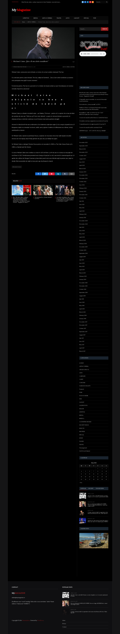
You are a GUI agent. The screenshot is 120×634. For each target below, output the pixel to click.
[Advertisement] (75, 10)
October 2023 (82, 155)
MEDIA (36, 18)
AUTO (67, 18)
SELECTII (81, 428)
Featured (81, 389)
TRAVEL (59, 18)
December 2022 (83, 175)
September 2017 (83, 331)
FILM (80, 392)
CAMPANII (82, 376)
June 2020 (82, 230)
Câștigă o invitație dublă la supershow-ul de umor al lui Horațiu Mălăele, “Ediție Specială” (98, 513)
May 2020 (82, 233)
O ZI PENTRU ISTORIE (85, 421)
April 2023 (82, 165)
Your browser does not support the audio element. (92, 53)
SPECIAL (86, 18)
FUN (94, 18)
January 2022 (82, 191)
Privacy (64, 623)
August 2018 (82, 295)
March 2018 (82, 312)
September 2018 (83, 292)
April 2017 (81, 348)
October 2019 (82, 250)
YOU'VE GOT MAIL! (84, 451)
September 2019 (83, 253)
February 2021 (82, 214)
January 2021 (82, 217)
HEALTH (81, 408)
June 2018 (81, 302)
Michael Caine (17, 167)
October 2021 (82, 198)
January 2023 (82, 172)
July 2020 (81, 227)
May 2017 (81, 344)
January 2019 (82, 279)
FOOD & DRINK (83, 395)
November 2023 (83, 152)
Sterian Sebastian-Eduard (20, 66)
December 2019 (83, 246)
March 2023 (82, 168)
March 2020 (82, 240)
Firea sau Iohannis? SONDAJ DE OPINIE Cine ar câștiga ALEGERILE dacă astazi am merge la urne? (97, 505)
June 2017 (81, 341)
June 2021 (81, 204)
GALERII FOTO (83, 405)
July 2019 (81, 260)
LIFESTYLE (26, 18)
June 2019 (82, 263)
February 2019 (83, 276)
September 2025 (83, 145)
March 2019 (82, 273)
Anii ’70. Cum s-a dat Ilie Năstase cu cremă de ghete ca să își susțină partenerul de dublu (98, 496)
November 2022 (83, 178)
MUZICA (81, 418)
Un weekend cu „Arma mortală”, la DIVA (43, 198)
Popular (83, 488)
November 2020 (83, 224)
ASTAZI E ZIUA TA (84, 369)
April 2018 (82, 308)
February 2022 (83, 188)
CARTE (81, 379)
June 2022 (82, 185)
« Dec (80, 482)
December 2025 (83, 142)
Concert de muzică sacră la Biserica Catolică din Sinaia (93, 117)
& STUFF (81, 363)
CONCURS (82, 382)
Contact (64, 627)
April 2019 (82, 269)
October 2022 (82, 181)
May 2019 (82, 266)
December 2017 (83, 322)
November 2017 (83, 325)
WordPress (40, 620)
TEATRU (81, 441)
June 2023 (82, 162)
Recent (90, 488)
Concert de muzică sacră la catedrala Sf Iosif (90, 127)
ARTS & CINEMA (47, 18)
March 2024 (82, 149)
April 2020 (82, 237)
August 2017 (82, 335)
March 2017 (82, 351)
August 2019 (82, 256)
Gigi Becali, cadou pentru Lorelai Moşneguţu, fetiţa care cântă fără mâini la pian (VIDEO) (98, 521)
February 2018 (82, 315)
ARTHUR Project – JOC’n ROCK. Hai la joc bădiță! (92, 130)
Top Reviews (100, 488)
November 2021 (83, 194)
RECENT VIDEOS (84, 425)
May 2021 (81, 207)
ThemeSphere (26, 620)
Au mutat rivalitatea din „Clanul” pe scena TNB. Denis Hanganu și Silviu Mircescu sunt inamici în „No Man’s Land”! (65, 199)
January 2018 (82, 318)
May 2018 (81, 305)
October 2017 (82, 328)
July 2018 (81, 299)
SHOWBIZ (72, 66)
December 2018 (83, 282)
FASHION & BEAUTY (84, 386)
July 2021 (81, 201)
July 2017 (81, 338)
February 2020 (83, 243)
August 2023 (82, 158)
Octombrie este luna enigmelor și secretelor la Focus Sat (93, 121)
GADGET (76, 18)
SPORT (81, 438)
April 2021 (82, 211)
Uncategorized (83, 448)
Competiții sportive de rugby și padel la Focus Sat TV (92, 124)
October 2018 (82, 289)
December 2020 (83, 220)
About (63, 620)
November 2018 (83, 286)
